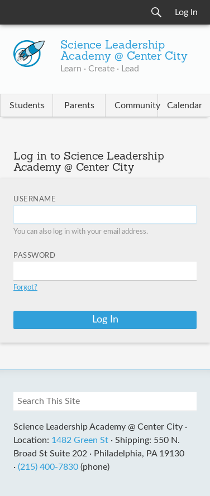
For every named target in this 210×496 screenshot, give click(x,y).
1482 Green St (79, 440)
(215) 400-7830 (48, 467)
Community (135, 105)
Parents (79, 105)
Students (27, 105)
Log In (186, 12)
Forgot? (25, 287)
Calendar (184, 105)
